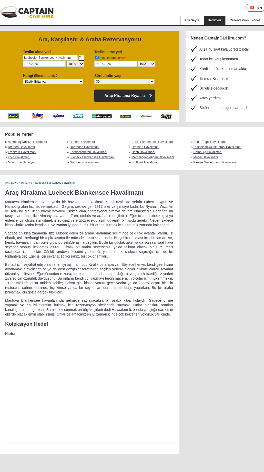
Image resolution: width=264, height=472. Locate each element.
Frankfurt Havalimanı (22, 152)
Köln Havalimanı (19, 157)
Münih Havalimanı (206, 157)
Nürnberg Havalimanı (84, 162)
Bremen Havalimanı (21, 147)
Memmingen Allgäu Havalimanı (152, 157)
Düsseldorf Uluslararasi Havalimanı (217, 147)
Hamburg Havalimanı (208, 152)
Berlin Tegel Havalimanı (210, 142)
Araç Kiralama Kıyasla (124, 95)
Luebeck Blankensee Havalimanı (92, 157)
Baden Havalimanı (82, 142)
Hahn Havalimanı (143, 152)
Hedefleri (214, 20)
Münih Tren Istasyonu (22, 162)
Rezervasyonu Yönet (245, 20)
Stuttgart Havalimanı (145, 162)
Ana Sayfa (191, 20)
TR (254, 8)
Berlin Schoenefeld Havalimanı (152, 142)
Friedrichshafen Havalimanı (88, 152)
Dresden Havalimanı (145, 147)
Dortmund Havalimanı (84, 147)
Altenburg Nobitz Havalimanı (27, 142)
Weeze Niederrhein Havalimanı (215, 162)
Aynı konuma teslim (112, 58)
